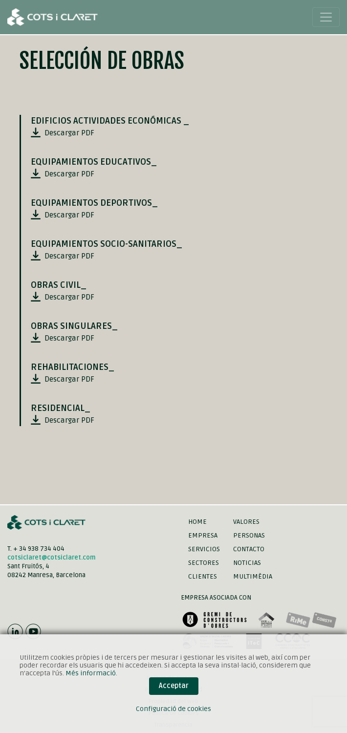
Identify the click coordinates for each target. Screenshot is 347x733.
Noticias (247, 563)
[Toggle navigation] (326, 17)
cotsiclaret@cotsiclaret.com (51, 557)
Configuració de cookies (173, 709)
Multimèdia (252, 576)
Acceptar (174, 686)
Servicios (204, 549)
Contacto (248, 549)
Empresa (202, 535)
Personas (249, 535)
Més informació (90, 673)
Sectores (203, 563)
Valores (246, 521)
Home (197, 521)
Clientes (202, 576)
